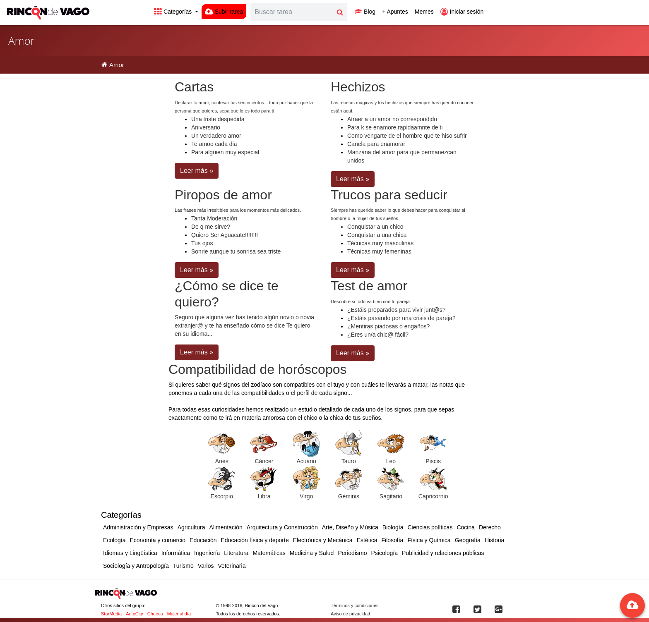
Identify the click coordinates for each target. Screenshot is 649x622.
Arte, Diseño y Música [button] (350, 527)
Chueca (155, 613)
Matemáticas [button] (268, 553)
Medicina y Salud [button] (312, 553)
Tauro (348, 461)
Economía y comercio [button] (157, 540)
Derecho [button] (490, 527)
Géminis (348, 496)
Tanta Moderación (214, 218)
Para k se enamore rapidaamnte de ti (394, 127)
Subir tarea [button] (224, 11)
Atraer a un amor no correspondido (392, 119)
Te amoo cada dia (214, 144)
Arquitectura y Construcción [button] (282, 527)
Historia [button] (494, 540)
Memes (424, 11)
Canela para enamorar (376, 144)
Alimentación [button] (226, 527)
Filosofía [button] (392, 540)
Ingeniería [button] (207, 553)
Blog (365, 11)
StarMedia (111, 613)
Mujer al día (179, 613)
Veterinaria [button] (231, 565)
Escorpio (222, 496)
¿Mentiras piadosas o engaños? (388, 326)
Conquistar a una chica (376, 235)
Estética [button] (367, 540)
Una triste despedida (217, 119)
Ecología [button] (114, 540)
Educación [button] (203, 540)
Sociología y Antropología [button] (136, 565)
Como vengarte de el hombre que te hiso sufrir (407, 135)
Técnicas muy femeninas (379, 251)
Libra (263, 496)
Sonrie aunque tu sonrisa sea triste (236, 251)
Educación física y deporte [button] (254, 540)
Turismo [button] (183, 565)
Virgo (306, 496)
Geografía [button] (468, 540)
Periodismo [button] (352, 553)
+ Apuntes (395, 11)
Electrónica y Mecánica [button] (323, 540)
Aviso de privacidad (350, 613)
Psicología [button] (384, 553)
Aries (221, 461)
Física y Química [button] (428, 540)
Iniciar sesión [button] (462, 11)
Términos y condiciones (355, 605)
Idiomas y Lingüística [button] (130, 553)
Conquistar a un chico (375, 226)
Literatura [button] (236, 553)
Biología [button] (393, 527)
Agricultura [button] (191, 527)
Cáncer (264, 461)
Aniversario (205, 127)
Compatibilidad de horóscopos (257, 369)
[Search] (291, 12)
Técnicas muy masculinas (380, 243)
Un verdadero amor (216, 135)
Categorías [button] (173, 11)
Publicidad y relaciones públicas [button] (443, 553)
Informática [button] (175, 553)
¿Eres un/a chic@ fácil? (378, 334)
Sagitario (391, 496)
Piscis (433, 461)
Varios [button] (206, 565)
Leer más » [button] (196, 170)
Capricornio (433, 496)
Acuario (306, 461)
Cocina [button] (466, 527)
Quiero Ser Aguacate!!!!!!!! (224, 235)
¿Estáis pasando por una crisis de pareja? (401, 318)
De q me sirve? (210, 226)
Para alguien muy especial (225, 152)
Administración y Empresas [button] (138, 527)
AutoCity (134, 613)
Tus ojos (202, 243)
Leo (391, 461)
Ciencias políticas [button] (429, 527)
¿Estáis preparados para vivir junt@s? (396, 309)
